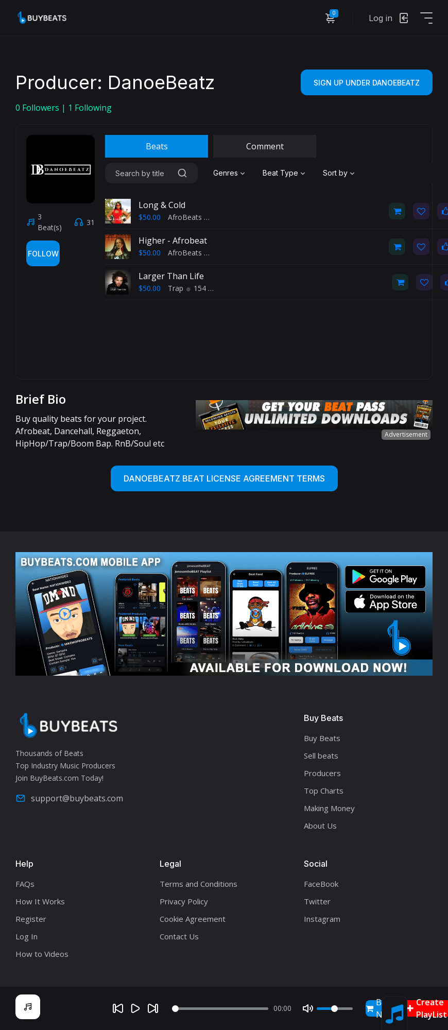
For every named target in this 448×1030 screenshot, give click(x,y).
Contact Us (179, 936)
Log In (26, 936)
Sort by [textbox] (335, 172)
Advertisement (406, 434)
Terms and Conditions (198, 884)
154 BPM (205, 288)
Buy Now (380, 1008)
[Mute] (308, 1008)
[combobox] (230, 173)
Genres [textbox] (225, 172)
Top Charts (323, 790)
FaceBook (321, 884)
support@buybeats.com (69, 798)
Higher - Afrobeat (173, 240)
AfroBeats (185, 217)
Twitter (317, 901)
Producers (322, 773)
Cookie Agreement (193, 919)
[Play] (135, 1008)
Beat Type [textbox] (280, 172)
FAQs (25, 884)
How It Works (40, 901)
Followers (38, 107)
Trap (175, 288)
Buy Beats (322, 738)
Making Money (329, 808)
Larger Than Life (171, 276)
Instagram (322, 919)
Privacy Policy (184, 901)
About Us (320, 825)
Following (90, 107)
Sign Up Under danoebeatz (367, 82)
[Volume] (335, 1009)
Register (30, 919)
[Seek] (220, 1009)
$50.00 (150, 217)
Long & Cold (162, 205)
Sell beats (321, 755)
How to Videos (41, 954)
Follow (43, 253)
